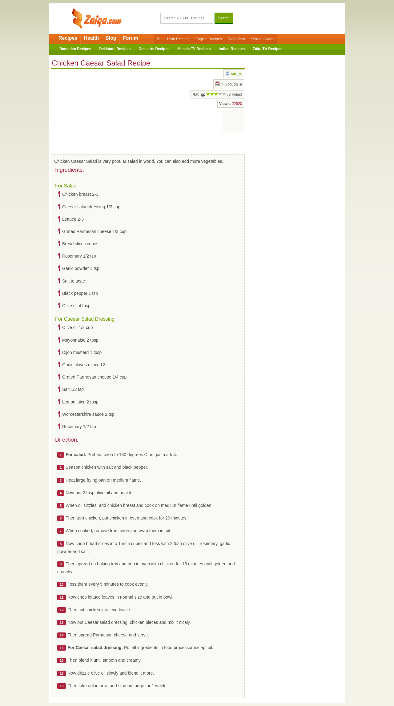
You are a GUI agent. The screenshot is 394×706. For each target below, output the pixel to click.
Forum (130, 38)
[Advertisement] (100, 110)
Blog (110, 38)
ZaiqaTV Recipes (267, 49)
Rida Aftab (236, 39)
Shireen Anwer (263, 39)
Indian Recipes (232, 49)
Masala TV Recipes (194, 49)
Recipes (67, 38)
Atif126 (236, 74)
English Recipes (208, 39)
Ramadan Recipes (75, 49)
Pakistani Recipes (115, 49)
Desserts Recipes (154, 49)
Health (91, 38)
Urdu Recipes (178, 39)
